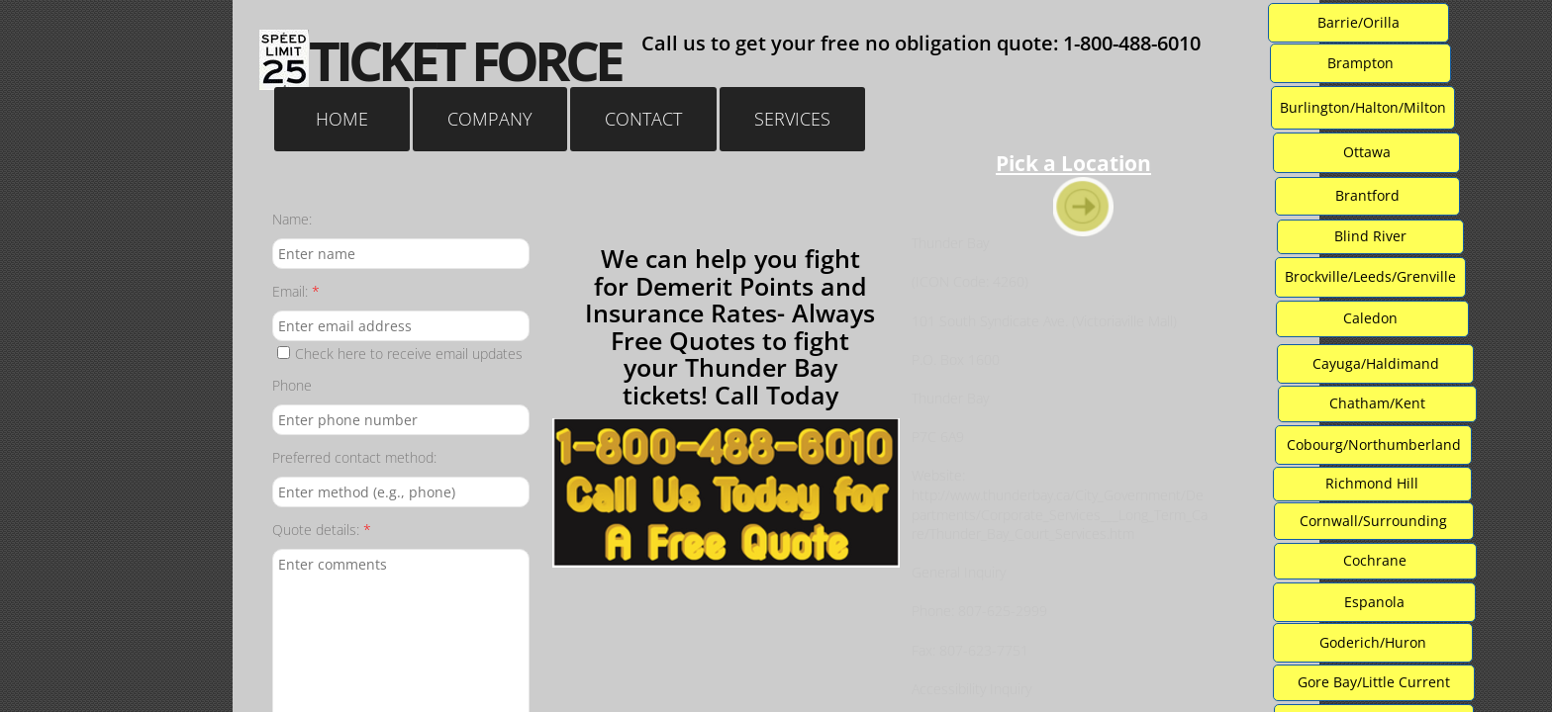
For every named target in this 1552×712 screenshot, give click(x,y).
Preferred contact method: (354, 457)
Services (792, 119)
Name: (292, 219)
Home (342, 119)
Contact (643, 119)
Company (490, 119)
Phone (292, 385)
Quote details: (321, 529)
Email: (296, 291)
